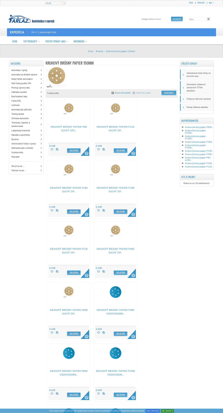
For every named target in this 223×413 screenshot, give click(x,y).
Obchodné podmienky (71, 372)
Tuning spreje (17, 113)
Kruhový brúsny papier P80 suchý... (197, 154)
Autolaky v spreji (19, 70)
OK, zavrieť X (167, 411)
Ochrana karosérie (20, 118)
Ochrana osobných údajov (72, 381)
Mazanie (15, 156)
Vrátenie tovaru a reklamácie (73, 376)
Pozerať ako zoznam (143, 93)
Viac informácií (152, 411)
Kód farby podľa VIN (21, 83)
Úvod (191, 2)
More (80, 149)
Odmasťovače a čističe (22, 147)
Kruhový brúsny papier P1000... (195, 142)
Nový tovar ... (17, 166)
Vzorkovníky (17, 152)
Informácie (79, 41)
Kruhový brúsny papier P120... (199, 162)
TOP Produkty (30, 41)
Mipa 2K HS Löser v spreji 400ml (37, 371)
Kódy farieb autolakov (22, 78)
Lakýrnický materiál (20, 130)
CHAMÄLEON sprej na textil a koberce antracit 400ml (35, 388)
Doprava (65, 386)
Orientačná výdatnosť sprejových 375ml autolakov (198, 85)
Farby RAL (16, 100)
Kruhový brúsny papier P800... (199, 123)
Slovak (48, 3)
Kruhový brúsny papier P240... (199, 146)
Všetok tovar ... (18, 170)
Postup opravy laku (55, 41)
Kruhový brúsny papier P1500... (195, 133)
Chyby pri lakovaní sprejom (198, 95)
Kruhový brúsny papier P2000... (195, 127)
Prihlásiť (201, 2)
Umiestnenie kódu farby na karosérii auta (198, 74)
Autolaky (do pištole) (21, 109)
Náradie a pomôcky (20, 134)
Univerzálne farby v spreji (23, 143)
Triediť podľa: (53, 93)
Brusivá (99, 51)
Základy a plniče (19, 91)
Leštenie (15, 105)
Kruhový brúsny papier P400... (199, 137)
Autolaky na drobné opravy (24, 74)
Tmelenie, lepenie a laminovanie (20, 124)
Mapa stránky (67, 390)
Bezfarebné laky (19, 96)
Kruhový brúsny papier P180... (199, 159)
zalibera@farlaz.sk (127, 380)
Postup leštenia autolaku (196, 103)
